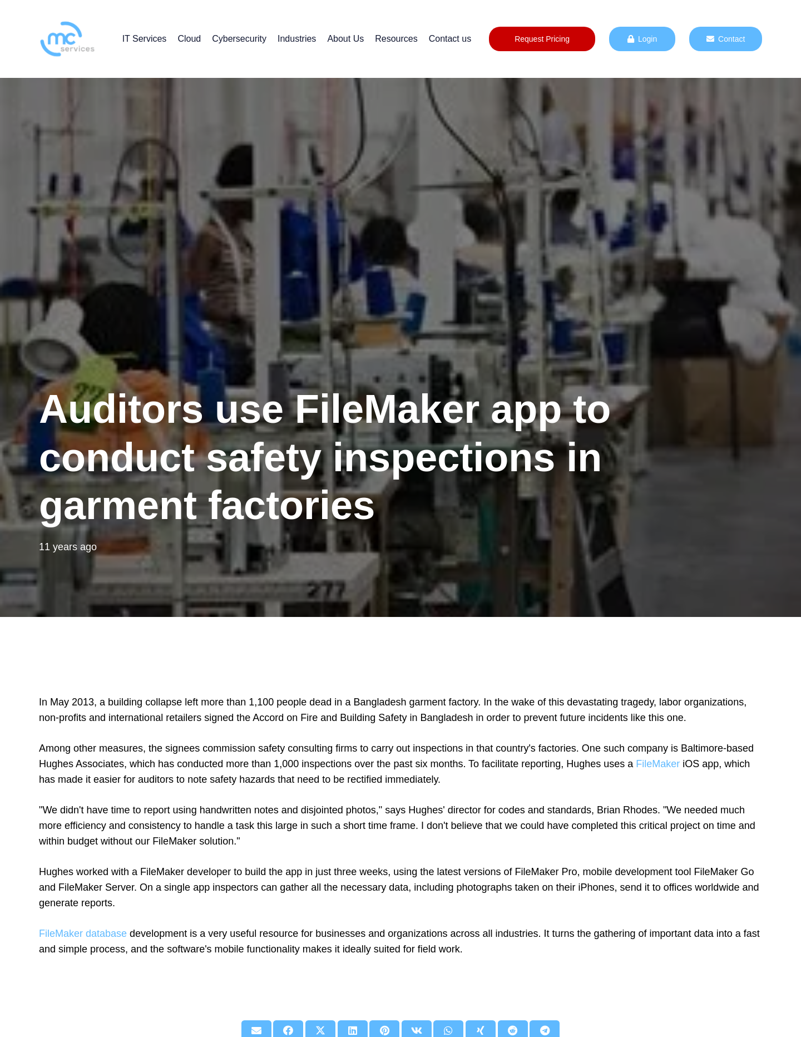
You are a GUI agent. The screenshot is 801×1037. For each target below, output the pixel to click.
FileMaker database (83, 933)
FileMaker (658, 763)
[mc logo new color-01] (67, 39)
